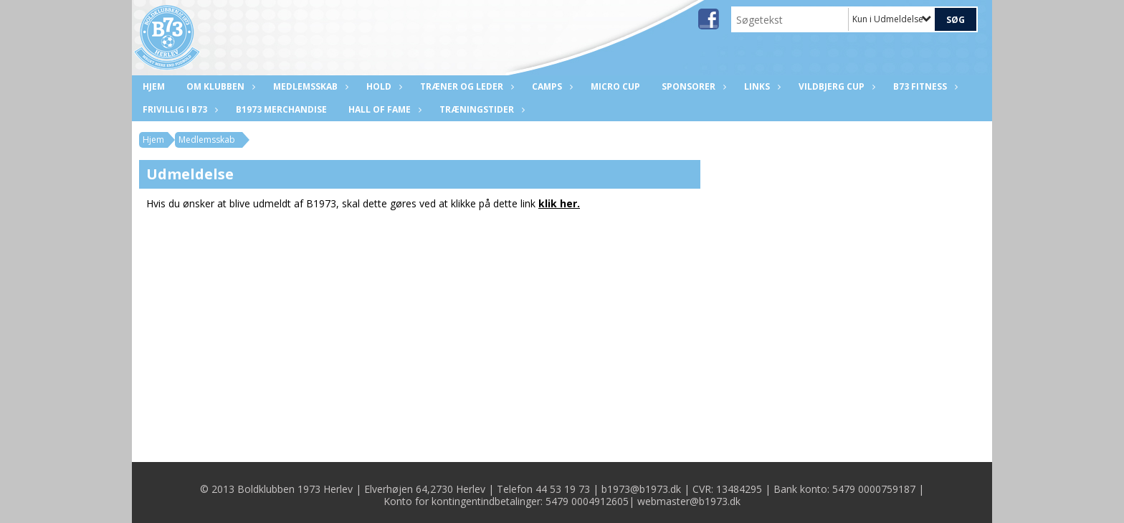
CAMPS (550, 86)
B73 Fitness (923, 86)
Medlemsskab (309, 86)
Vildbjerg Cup (835, 86)
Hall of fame (383, 109)
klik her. (559, 203)
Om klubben (219, 86)
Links (760, 86)
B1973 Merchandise (281, 109)
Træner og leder (465, 86)
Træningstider (480, 109)
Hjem (154, 86)
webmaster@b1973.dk (688, 501)
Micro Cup (615, 86)
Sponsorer (692, 86)
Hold (382, 86)
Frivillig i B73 (178, 109)
